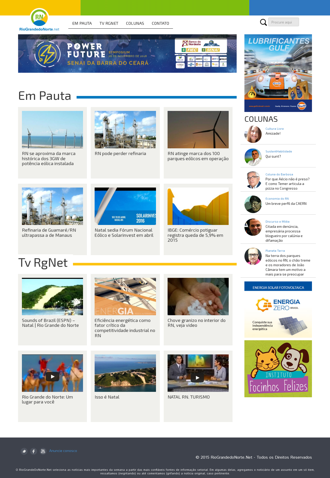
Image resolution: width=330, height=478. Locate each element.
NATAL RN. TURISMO (189, 397)
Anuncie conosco (63, 450)
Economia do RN (277, 198)
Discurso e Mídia (278, 221)
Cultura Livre (275, 128)
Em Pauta (44, 94)
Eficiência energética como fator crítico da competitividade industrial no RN (125, 327)
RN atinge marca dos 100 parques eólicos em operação (198, 155)
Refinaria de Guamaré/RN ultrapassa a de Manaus (49, 232)
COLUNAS (135, 23)
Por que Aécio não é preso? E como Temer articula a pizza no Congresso (288, 183)
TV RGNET (109, 23)
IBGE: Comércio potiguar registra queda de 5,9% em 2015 (195, 235)
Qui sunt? (273, 156)
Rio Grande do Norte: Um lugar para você (47, 399)
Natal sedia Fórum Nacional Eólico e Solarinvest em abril (124, 232)
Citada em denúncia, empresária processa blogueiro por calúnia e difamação (284, 233)
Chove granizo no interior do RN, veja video (197, 322)
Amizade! (273, 133)
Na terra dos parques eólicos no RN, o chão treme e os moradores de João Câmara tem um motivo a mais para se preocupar (288, 264)
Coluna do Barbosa (279, 174)
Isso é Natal (107, 397)
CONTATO (160, 23)
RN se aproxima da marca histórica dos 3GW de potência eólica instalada (49, 158)
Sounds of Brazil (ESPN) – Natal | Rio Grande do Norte (50, 322)
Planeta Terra (275, 250)
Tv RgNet (43, 261)
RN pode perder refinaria (120, 153)
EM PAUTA (82, 23)
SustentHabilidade (279, 151)
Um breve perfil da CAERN (286, 203)
